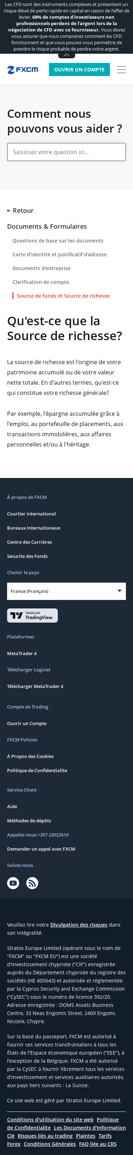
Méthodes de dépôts (29, 820)
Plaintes (85, 1135)
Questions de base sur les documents (58, 240)
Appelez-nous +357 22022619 (37, 835)
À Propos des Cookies (30, 756)
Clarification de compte (40, 282)
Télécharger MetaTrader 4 (35, 686)
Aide (12, 806)
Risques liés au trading (45, 1135)
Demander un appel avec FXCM (41, 849)
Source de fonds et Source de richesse (63, 295)
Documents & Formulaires (47, 226)
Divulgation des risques (78, 924)
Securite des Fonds (27, 556)
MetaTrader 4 (22, 653)
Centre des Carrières (29, 542)
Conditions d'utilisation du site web (50, 1119)
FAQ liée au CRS (98, 1144)
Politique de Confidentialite (37, 770)
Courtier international (31, 514)
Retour (20, 210)
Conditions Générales (50, 1144)
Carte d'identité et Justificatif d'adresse (59, 254)
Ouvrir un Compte (79, 69)
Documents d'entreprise (41, 268)
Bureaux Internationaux (33, 528)
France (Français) (29, 591)
